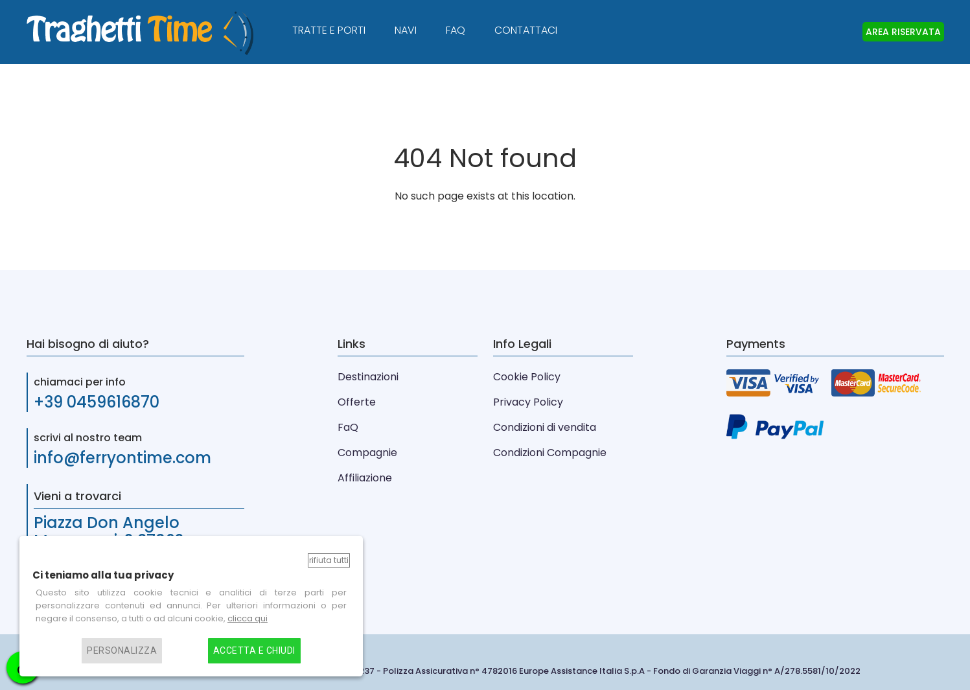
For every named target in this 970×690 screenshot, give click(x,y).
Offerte (357, 402)
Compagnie (367, 452)
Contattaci (525, 30)
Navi (406, 30)
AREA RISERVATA (903, 31)
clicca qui (247, 618)
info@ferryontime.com (122, 457)
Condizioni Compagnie (549, 452)
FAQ (455, 30)
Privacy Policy (528, 402)
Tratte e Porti (328, 30)
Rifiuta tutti (329, 560)
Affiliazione (365, 477)
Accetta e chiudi (254, 650)
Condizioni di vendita (544, 427)
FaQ (348, 427)
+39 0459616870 (96, 402)
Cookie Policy (526, 376)
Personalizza (122, 650)
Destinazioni (368, 376)
